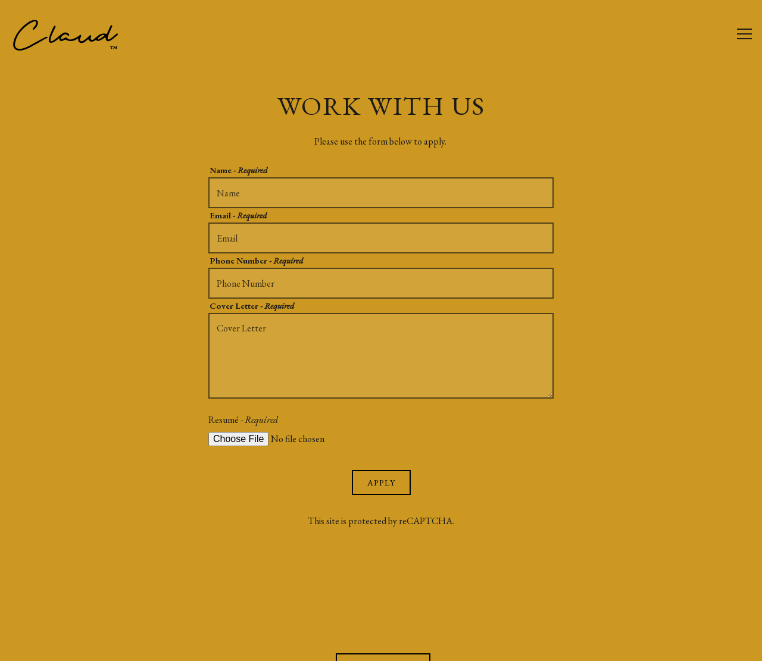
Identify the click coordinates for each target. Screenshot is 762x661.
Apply (381, 482)
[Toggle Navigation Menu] (744, 34)
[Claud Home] (74, 33)
